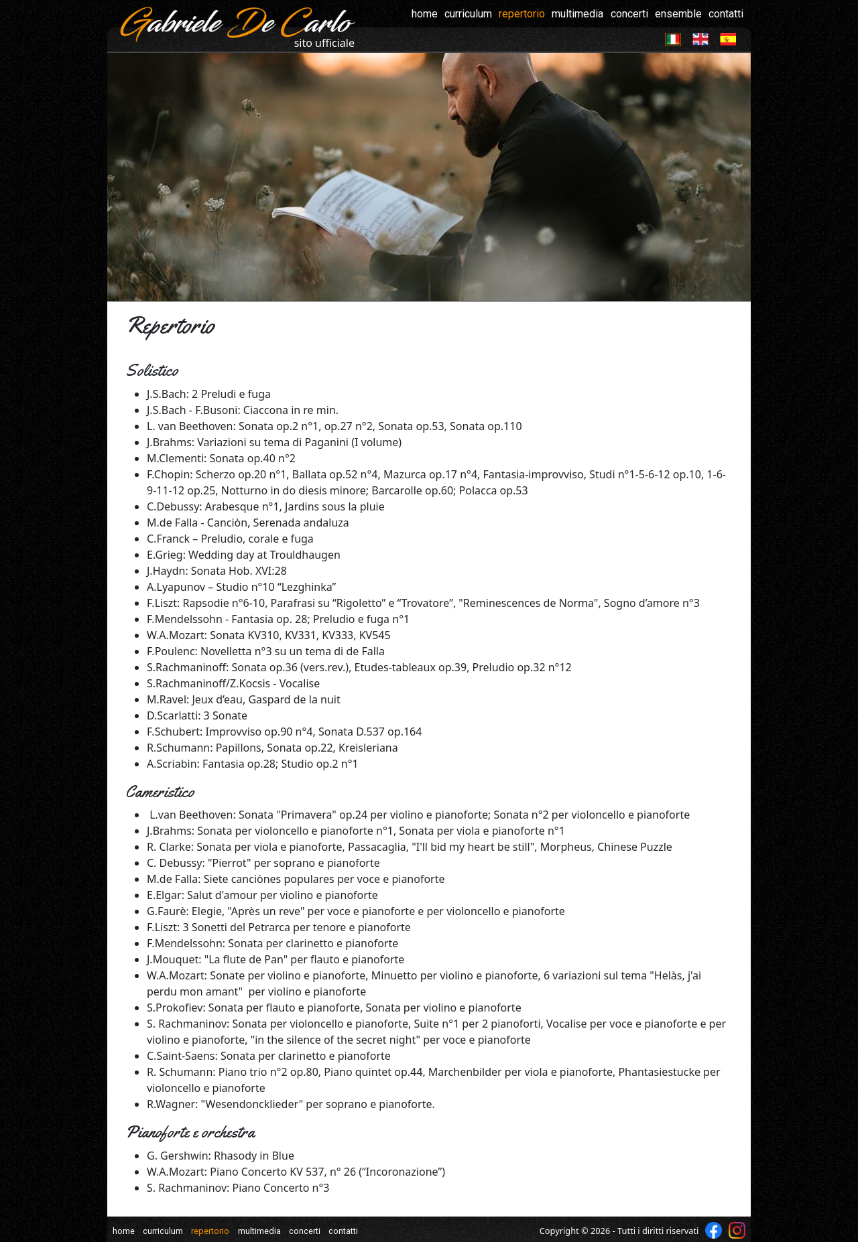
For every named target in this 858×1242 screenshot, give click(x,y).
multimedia (577, 13)
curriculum (468, 13)
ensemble (678, 13)
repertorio (522, 13)
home (425, 13)
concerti (629, 13)
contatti (726, 13)
